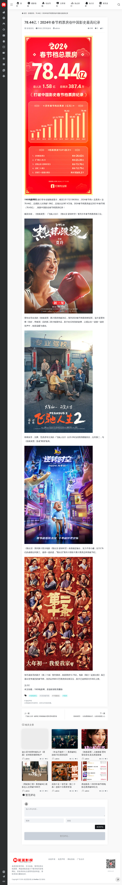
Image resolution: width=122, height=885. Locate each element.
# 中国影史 (56, 696)
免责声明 (61, 859)
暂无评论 (30, 794)
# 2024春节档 (44, 696)
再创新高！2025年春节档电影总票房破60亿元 (93, 785)
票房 (98, 199)
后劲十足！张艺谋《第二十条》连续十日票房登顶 (64, 785)
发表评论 (100, 827)
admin (56, 28)
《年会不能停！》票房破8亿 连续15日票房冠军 (64, 753)
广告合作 (80, 859)
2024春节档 (86, 199)
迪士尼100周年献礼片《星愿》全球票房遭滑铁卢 (33, 753)
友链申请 (51, 859)
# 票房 (65, 696)
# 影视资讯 (33, 696)
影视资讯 (31, 13)
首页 (25, 13)
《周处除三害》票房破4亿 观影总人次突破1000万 (34, 785)
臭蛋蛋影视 (27, 879)
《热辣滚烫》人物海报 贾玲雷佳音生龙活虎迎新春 (93, 753)
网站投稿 (71, 859)
